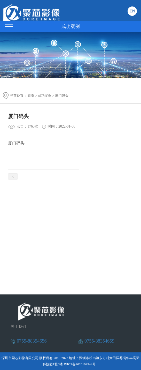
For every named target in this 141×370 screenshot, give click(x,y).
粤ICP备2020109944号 (80, 364)
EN (132, 11)
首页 (31, 96)
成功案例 (44, 96)
